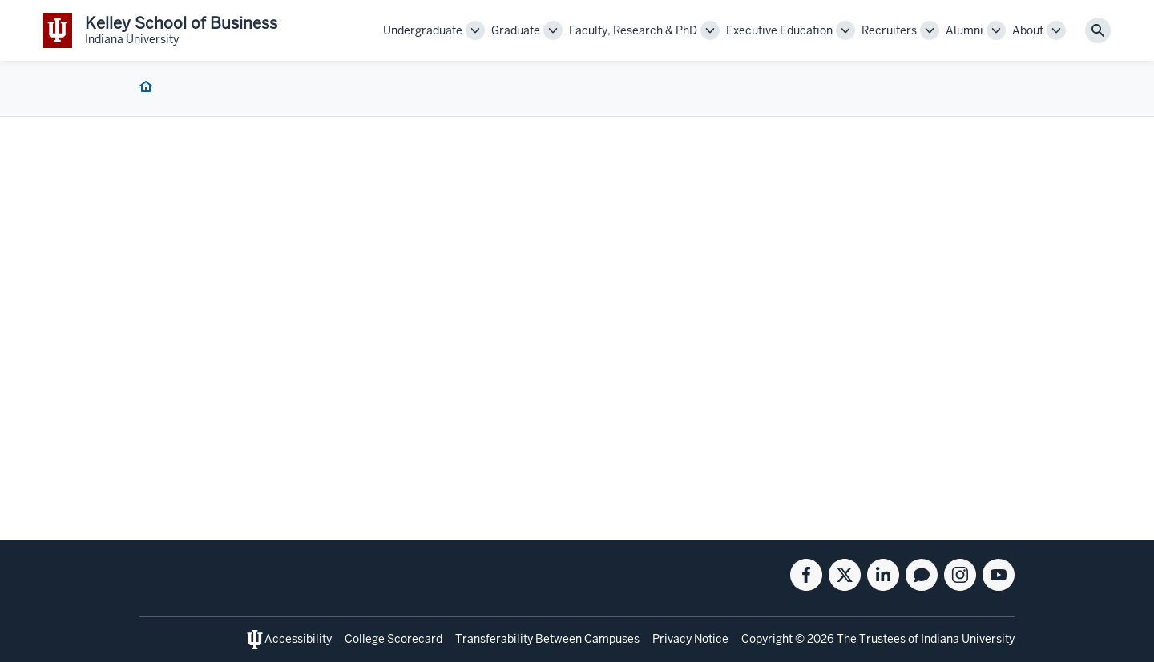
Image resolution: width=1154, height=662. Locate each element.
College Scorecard (393, 639)
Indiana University (968, 639)
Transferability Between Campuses (547, 639)
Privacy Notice (690, 639)
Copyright (767, 639)
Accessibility (298, 639)
